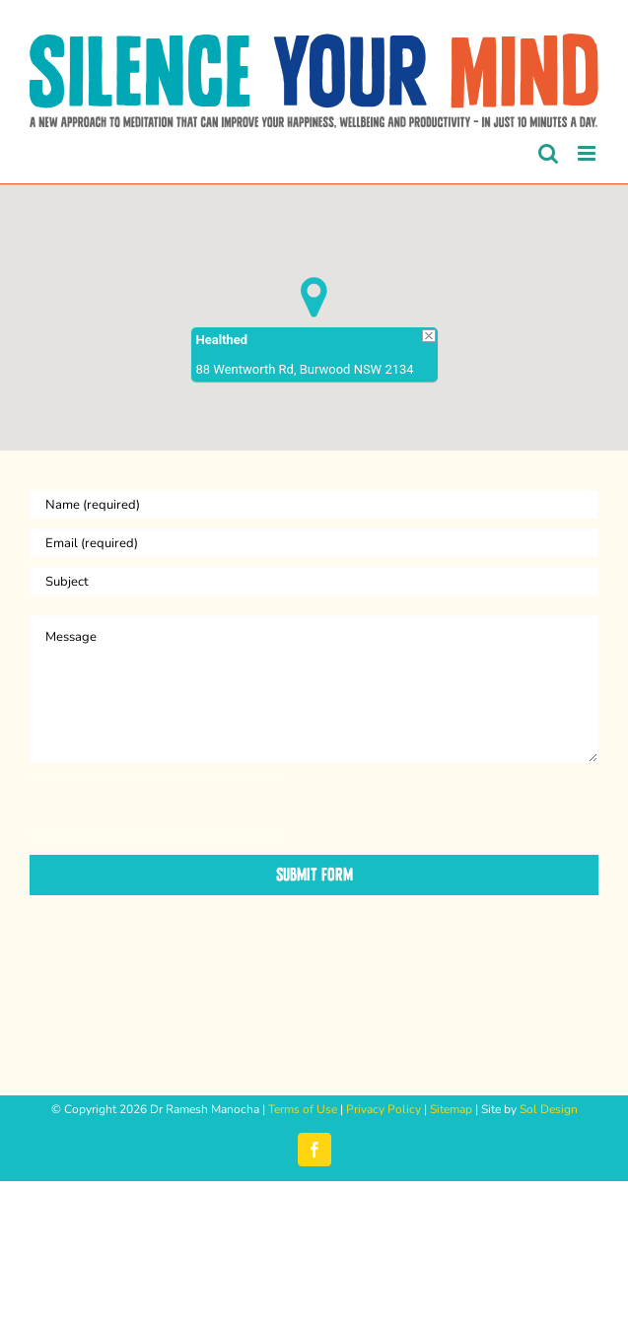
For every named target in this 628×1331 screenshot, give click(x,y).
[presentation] (156, 805)
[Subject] (314, 581)
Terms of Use (302, 1109)
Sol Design (549, 1109)
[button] (314, 297)
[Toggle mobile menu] (588, 153)
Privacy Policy (383, 1109)
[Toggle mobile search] (548, 153)
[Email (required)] (314, 542)
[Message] (314, 689)
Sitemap (451, 1109)
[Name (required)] (314, 504)
